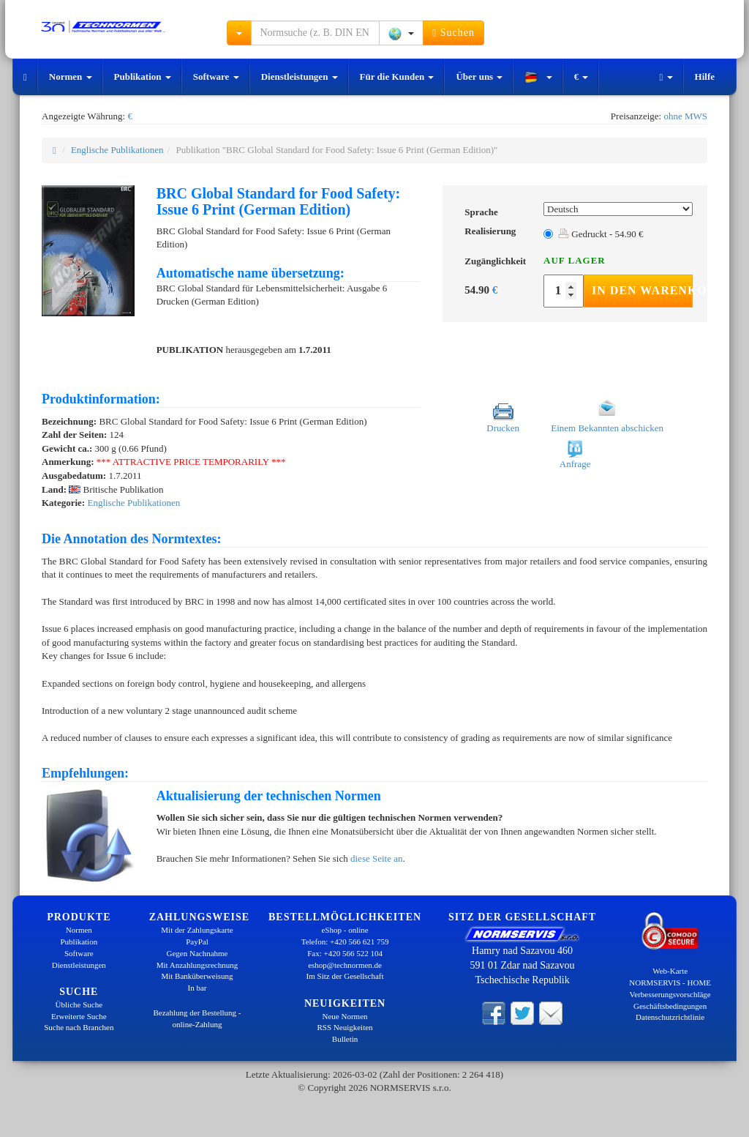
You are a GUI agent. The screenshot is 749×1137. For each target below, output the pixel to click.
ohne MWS (685, 116)
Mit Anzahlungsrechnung (197, 965)
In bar (197, 987)
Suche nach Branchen (78, 1027)
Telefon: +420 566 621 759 (345, 941)
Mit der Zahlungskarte (197, 929)
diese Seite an (376, 858)
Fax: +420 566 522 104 (345, 953)
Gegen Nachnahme (196, 953)
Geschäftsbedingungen (670, 1006)
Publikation (142, 76)
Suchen (453, 33)
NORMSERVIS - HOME (670, 982)
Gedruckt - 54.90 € (600, 233)
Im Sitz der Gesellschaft (345, 976)
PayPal (197, 941)
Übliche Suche (79, 1004)
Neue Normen (345, 1016)
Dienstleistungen (299, 76)
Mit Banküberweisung (197, 976)
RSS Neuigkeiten (345, 1027)
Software (216, 76)
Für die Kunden (397, 76)
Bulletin (345, 1039)
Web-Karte (670, 970)
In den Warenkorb (642, 290)
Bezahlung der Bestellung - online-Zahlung (197, 1018)
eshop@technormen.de (345, 965)
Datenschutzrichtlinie (670, 1017)
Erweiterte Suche (78, 1016)
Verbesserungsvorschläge (670, 994)
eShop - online (344, 929)
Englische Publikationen (117, 149)
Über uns (479, 76)
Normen (70, 76)
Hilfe (705, 76)
